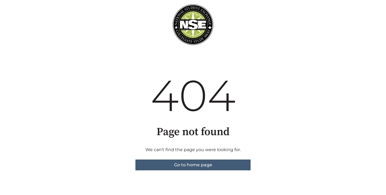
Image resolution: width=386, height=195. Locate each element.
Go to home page (193, 164)
